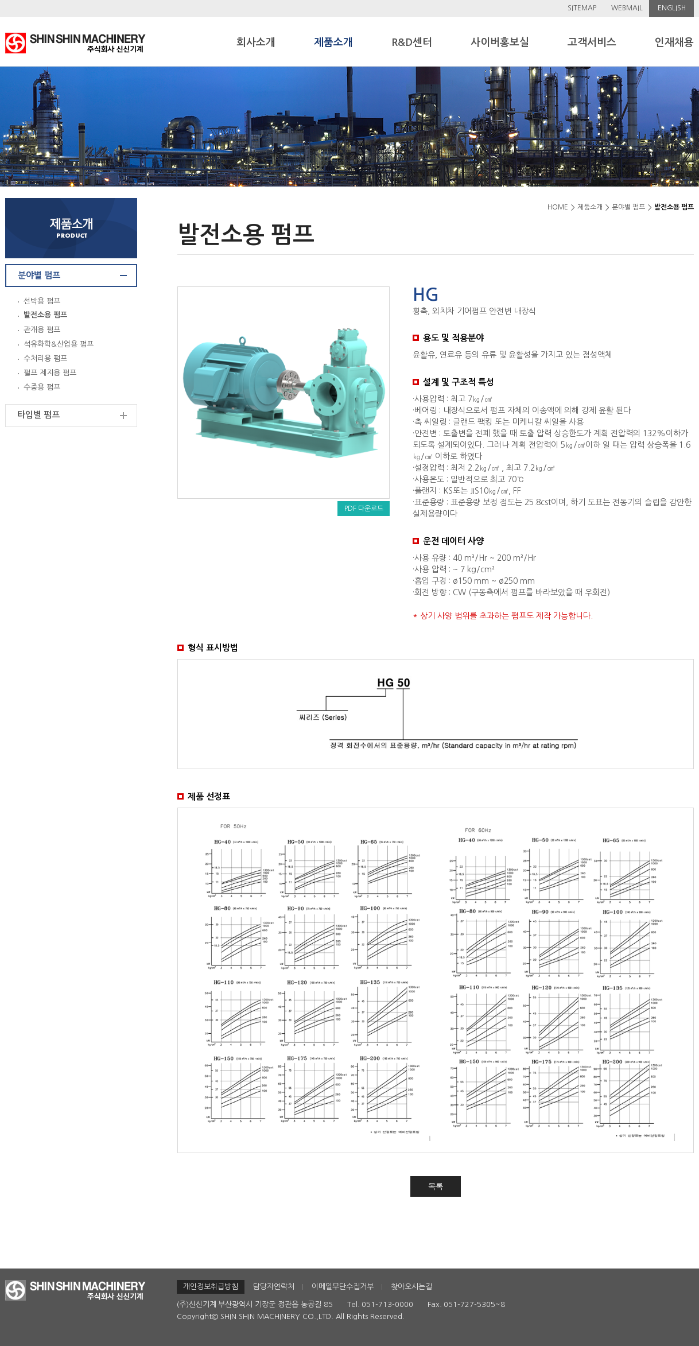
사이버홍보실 (500, 42)
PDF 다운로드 (363, 508)
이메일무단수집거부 (343, 1286)
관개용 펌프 (42, 329)
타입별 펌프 (38, 414)
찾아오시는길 (411, 1286)
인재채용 (674, 42)
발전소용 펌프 (45, 315)
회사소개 (255, 42)
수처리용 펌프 (45, 358)
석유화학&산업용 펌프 (59, 344)
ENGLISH (672, 8)
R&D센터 (411, 42)
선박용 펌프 (42, 301)
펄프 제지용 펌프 (50, 373)
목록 (435, 1186)
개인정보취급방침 (210, 1286)
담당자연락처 (273, 1286)
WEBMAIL (627, 8)
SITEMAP (582, 8)
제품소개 (333, 42)
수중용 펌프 (42, 387)
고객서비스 (592, 42)
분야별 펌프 (39, 275)
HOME (557, 207)
